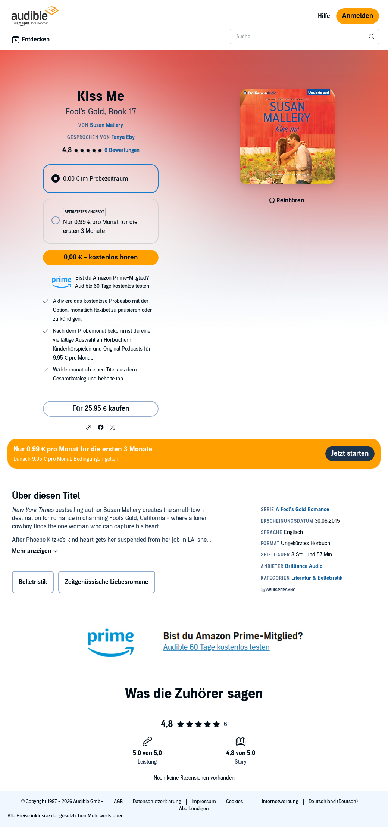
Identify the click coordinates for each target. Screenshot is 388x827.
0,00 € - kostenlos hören (101, 257)
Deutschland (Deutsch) (334, 802)
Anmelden (357, 16)
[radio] (100, 178)
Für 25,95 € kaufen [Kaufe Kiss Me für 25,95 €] (100, 409)
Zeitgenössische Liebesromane (106, 582)
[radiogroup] (100, 204)
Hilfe (324, 16)
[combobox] (304, 36)
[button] (89, 426)
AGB (119, 802)
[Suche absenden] (372, 36)
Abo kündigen (194, 809)
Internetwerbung (281, 802)
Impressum (204, 802)
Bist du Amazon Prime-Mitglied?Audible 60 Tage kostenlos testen (112, 282)
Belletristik (33, 582)
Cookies (235, 802)
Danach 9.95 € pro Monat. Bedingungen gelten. (83, 453)
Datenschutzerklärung (157, 802)
